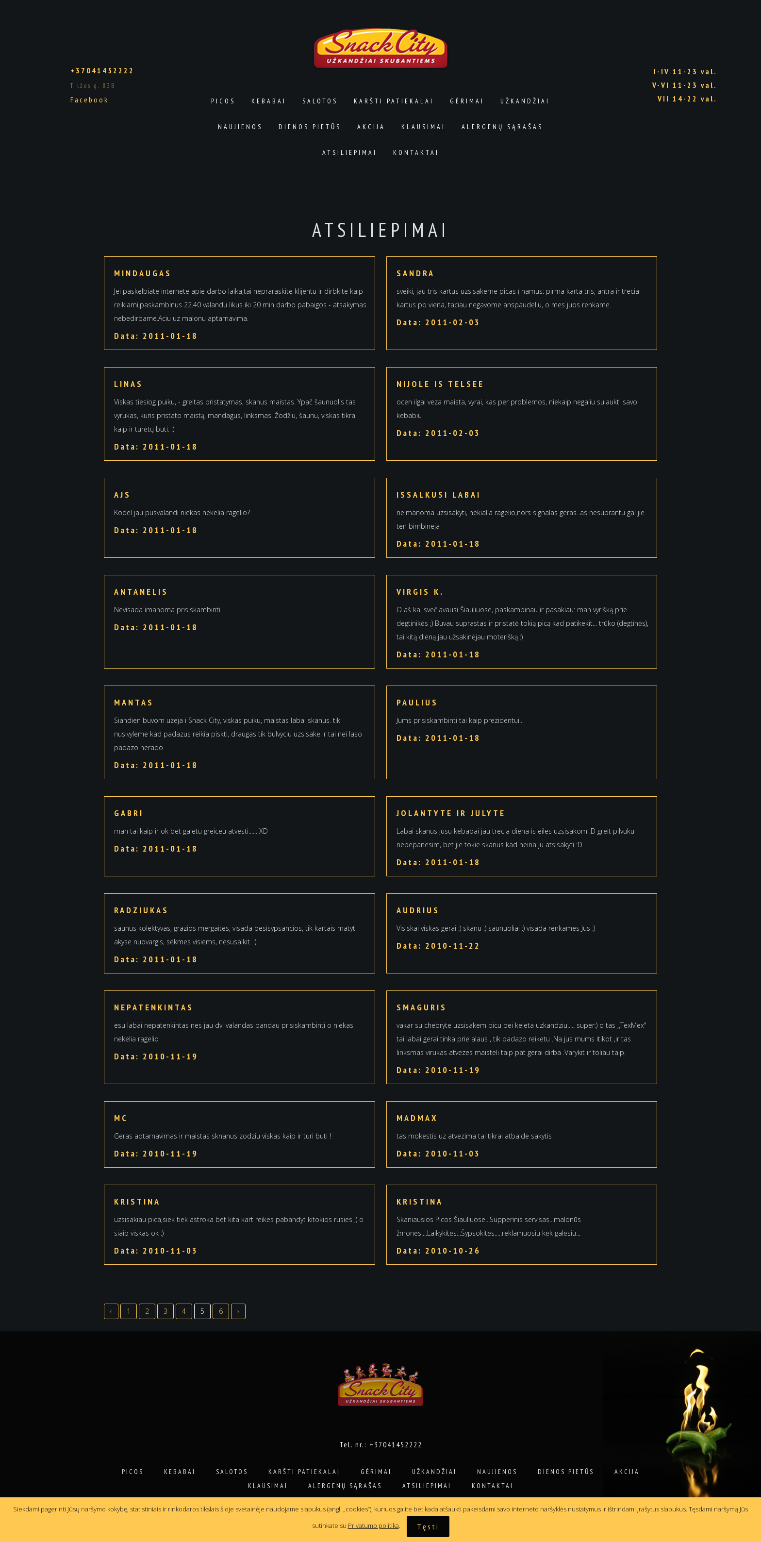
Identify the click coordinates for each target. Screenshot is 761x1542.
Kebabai (268, 101)
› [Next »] (238, 1311)
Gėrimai (467, 101)
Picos (223, 101)
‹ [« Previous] (111, 1311)
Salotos (320, 101)
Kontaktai (416, 152)
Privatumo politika (373, 1525)
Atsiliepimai (349, 152)
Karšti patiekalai (394, 101)
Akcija (371, 126)
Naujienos (240, 126)
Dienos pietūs (310, 126)
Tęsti (428, 1526)
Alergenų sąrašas (502, 126)
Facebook (89, 99)
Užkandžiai (525, 101)
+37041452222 (102, 70)
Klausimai (423, 126)
